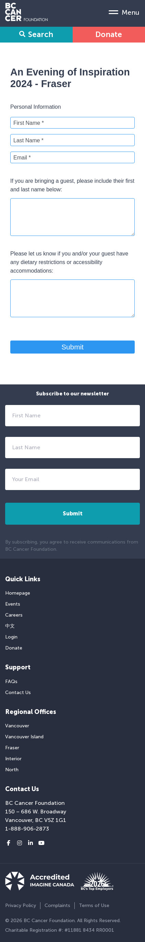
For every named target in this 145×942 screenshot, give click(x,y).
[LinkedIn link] (30, 843)
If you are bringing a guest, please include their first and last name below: (72, 185)
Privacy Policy (20, 905)
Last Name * (28, 140)
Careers (14, 615)
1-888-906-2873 (27, 828)
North (12, 770)
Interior (13, 759)
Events (12, 604)
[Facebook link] (8, 843)
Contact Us (18, 692)
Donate (108, 34)
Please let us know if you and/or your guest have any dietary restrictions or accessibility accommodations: (69, 262)
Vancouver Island (24, 737)
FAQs (11, 681)
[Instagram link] (19, 843)
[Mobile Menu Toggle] (124, 12)
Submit (72, 347)
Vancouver (17, 726)
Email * (22, 157)
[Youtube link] (41, 843)
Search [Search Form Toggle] (36, 34)
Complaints (57, 905)
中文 (10, 626)
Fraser (12, 748)
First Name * (28, 123)
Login (11, 637)
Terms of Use (94, 905)
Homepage (17, 593)
